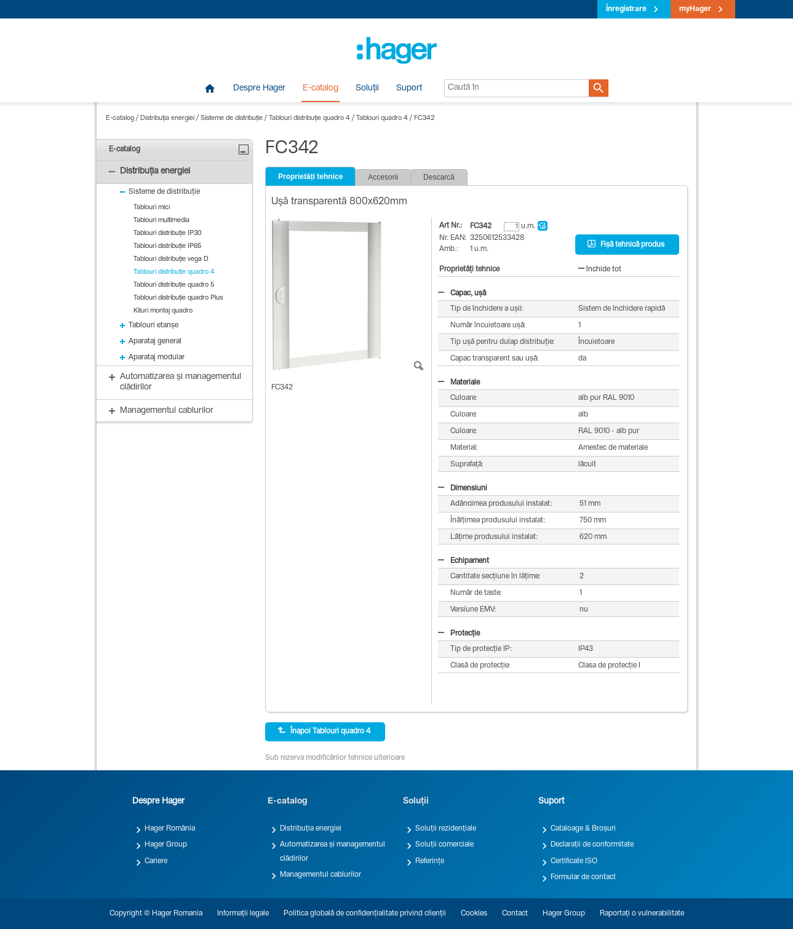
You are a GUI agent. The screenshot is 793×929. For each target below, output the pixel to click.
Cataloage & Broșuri (583, 828)
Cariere (156, 861)
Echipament (463, 561)
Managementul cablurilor (320, 875)
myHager (695, 9)
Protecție (459, 633)
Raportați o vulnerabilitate (642, 913)
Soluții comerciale (444, 844)
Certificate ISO (574, 861)
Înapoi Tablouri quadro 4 (323, 731)
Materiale (459, 382)
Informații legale (243, 913)
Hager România (170, 828)
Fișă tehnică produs (626, 244)
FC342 (424, 118)
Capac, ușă (462, 293)
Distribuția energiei (167, 118)
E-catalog (320, 88)
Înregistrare (626, 9)
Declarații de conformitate (592, 844)
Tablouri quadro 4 (382, 118)
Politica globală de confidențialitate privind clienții (365, 913)
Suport (409, 88)
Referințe (429, 861)
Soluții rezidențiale (445, 828)
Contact (515, 913)
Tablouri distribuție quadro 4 (309, 118)
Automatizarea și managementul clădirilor (332, 851)
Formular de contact (583, 877)
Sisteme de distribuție (232, 118)
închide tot (599, 269)
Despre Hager (259, 88)
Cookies (474, 913)
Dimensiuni (462, 488)
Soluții (367, 88)
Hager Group (166, 844)
